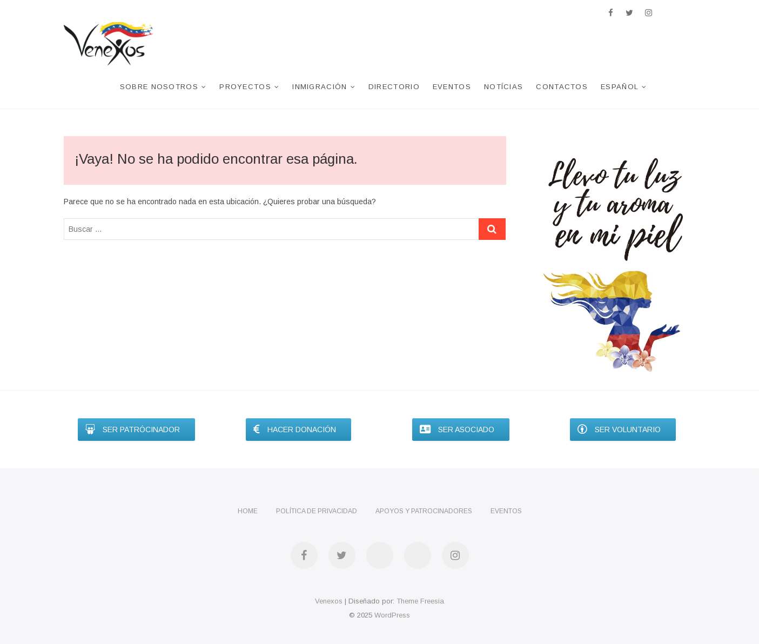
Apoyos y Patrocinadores (423, 511)
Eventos (452, 87)
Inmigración (319, 87)
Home (248, 511)
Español (620, 87)
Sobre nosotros (159, 87)
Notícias (503, 87)
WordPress (392, 615)
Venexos (328, 601)
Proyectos (245, 87)
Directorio (394, 87)
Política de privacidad (316, 511)
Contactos (562, 87)
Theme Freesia (420, 601)
